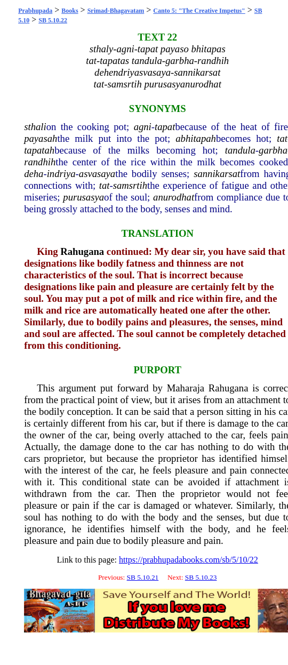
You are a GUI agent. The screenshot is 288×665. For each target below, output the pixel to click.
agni (142, 126)
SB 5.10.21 (143, 577)
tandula (240, 150)
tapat (165, 126)
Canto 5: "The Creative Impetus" (199, 10)
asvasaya (97, 173)
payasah (40, 138)
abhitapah (195, 138)
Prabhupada (35, 10)
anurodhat (173, 197)
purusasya (83, 197)
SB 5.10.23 (201, 577)
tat (282, 138)
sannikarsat (217, 173)
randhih (39, 161)
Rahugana (82, 251)
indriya (61, 173)
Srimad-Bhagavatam (116, 10)
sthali (35, 126)
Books (69, 10)
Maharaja (185, 388)
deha (33, 173)
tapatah (39, 150)
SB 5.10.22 (52, 20)
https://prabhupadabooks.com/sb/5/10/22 (188, 559)
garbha (273, 150)
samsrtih (130, 185)
